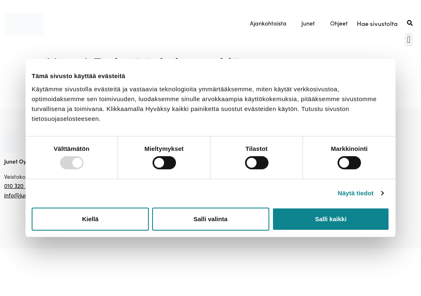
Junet (308, 23)
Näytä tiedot (356, 193)
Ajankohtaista (268, 23)
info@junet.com (24, 195)
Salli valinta (211, 218)
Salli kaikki (331, 218)
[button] (409, 39)
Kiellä (90, 218)
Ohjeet (339, 23)
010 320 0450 (21, 185)
